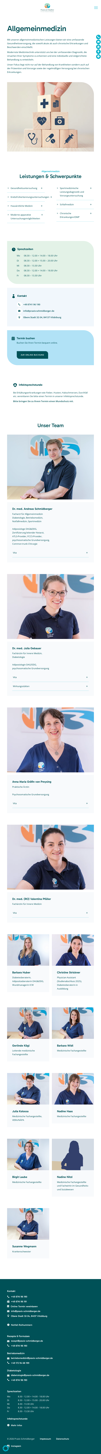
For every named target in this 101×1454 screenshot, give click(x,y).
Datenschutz (62, 1438)
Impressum (45, 1438)
